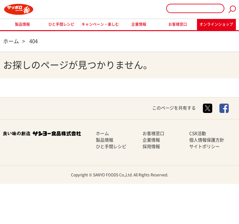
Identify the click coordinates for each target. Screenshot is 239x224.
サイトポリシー (204, 146)
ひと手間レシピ (61, 24)
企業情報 (138, 24)
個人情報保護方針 (206, 140)
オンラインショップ (216, 24)
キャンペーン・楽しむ (100, 24)
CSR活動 (197, 133)
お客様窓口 (177, 24)
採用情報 (151, 146)
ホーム (102, 133)
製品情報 (22, 24)
